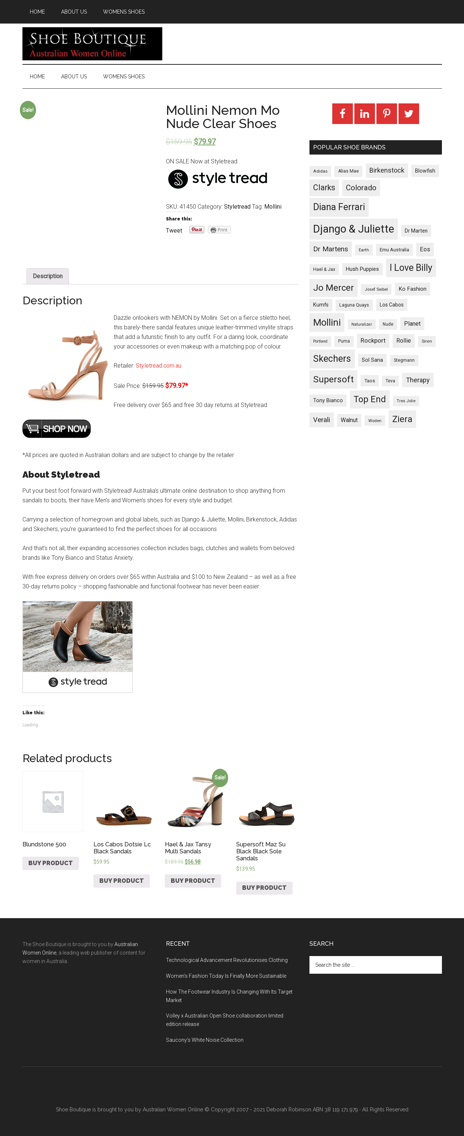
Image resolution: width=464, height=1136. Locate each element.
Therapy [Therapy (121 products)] (418, 380)
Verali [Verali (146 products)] (321, 420)
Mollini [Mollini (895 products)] (327, 322)
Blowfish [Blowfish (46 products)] (425, 171)
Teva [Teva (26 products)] (390, 380)
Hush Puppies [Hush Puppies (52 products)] (362, 269)
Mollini (272, 206)
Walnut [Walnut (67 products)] (349, 420)
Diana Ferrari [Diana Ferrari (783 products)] (339, 207)
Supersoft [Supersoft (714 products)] (333, 379)
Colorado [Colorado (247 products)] (361, 187)
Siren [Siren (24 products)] (427, 341)
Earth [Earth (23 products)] (364, 249)
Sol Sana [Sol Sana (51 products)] (372, 360)
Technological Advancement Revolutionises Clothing (227, 960)
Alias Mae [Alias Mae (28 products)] (348, 171)
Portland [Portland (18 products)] (320, 341)
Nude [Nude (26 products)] (388, 324)
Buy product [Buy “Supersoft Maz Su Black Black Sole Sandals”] (264, 887)
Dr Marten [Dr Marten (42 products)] (416, 231)
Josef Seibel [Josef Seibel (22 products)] (376, 289)
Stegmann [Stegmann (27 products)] (404, 360)
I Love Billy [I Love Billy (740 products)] (411, 267)
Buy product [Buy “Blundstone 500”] (50, 863)
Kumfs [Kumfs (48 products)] (321, 305)
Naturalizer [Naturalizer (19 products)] (361, 324)
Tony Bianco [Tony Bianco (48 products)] (328, 400)
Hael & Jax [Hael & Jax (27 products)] (324, 269)
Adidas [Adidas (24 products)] (320, 171)
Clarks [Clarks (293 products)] (324, 187)
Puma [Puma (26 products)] (344, 341)
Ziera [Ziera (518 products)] (402, 419)
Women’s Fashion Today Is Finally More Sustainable (226, 976)
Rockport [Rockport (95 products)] (373, 340)
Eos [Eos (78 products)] (425, 249)
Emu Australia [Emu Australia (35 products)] (394, 249)
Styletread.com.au (158, 365)
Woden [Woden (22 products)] (375, 420)
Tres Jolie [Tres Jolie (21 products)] (406, 401)
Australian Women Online (173, 1109)
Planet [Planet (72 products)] (412, 323)
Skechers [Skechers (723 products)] (332, 358)
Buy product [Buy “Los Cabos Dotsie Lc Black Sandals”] (121, 880)
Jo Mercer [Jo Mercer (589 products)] (333, 288)
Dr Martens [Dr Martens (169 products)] (330, 249)
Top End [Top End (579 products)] (370, 399)
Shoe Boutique (92, 43)
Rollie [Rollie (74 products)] (403, 340)
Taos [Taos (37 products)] (369, 380)
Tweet (174, 230)
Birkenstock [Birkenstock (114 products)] (386, 170)
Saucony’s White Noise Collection (205, 1040)
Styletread (237, 206)
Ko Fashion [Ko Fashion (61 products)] (412, 289)
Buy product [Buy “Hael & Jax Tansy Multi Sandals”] (193, 880)
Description (48, 276)
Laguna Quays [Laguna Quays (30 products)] (354, 305)
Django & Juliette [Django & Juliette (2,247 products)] (353, 229)
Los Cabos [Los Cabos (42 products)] (392, 305)
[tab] (47, 276)
